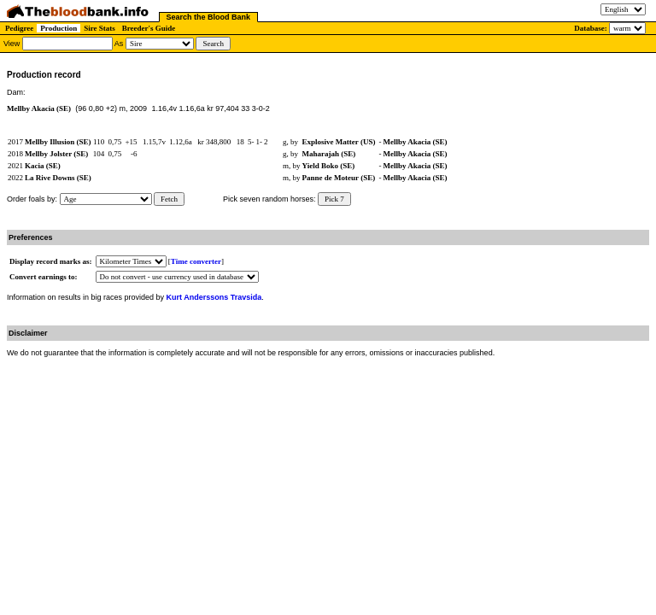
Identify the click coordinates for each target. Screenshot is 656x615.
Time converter (196, 261)
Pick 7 (334, 199)
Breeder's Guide (149, 28)
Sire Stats (99, 28)
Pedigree (19, 28)
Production (58, 28)
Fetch (169, 199)
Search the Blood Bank (209, 17)
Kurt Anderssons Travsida (214, 297)
